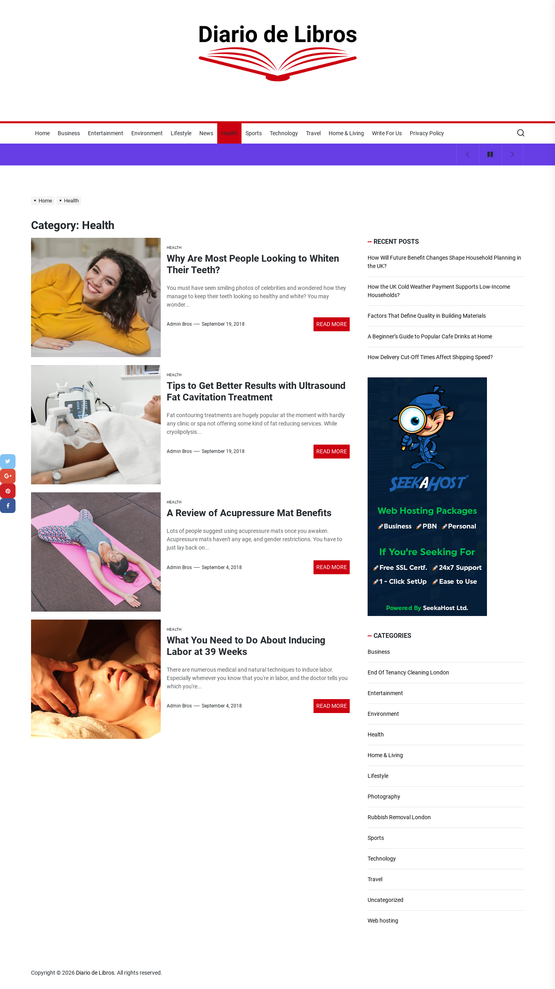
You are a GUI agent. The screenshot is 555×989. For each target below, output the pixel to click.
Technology (284, 133)
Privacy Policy (427, 133)
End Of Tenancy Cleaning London (408, 672)
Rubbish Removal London (399, 817)
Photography (384, 796)
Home (42, 133)
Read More (331, 324)
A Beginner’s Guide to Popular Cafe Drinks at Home (430, 336)
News (206, 133)
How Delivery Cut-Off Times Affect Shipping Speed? (430, 357)
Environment (147, 133)
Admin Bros (179, 324)
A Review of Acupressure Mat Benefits (249, 513)
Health (229, 133)
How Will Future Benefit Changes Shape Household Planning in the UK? (444, 262)
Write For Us (387, 133)
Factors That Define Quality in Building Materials (427, 316)
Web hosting (383, 920)
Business (69, 133)
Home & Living (346, 133)
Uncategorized (385, 900)
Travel (313, 133)
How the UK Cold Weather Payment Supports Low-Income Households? (439, 291)
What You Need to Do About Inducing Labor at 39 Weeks (246, 646)
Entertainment (105, 133)
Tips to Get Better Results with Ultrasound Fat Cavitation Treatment (256, 391)
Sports (253, 133)
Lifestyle (181, 133)
